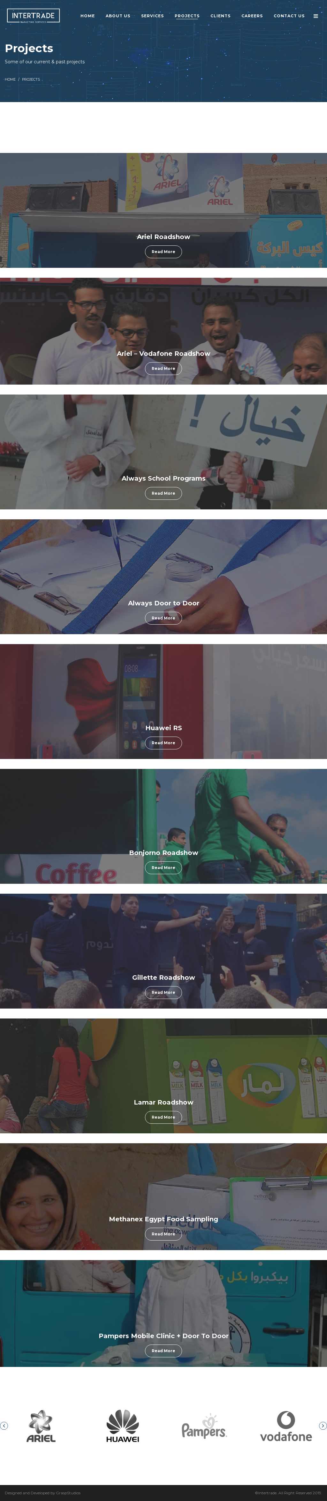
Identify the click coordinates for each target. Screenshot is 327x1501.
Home (10, 79)
